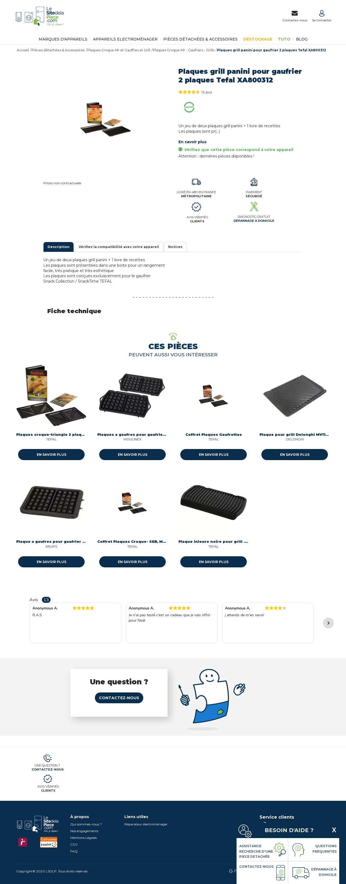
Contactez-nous (119, 697)
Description (58, 247)
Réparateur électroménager (146, 824)
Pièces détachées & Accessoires (200, 39)
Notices (175, 247)
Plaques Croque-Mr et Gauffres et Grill (118, 50)
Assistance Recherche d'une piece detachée (256, 851)
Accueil (23, 50)
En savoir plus (192, 141)
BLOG (302, 39)
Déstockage (257, 39)
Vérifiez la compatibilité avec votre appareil (119, 247)
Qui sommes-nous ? (86, 824)
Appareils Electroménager (125, 39)
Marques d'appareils (63, 39)
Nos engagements (84, 831)
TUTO (284, 39)
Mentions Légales (83, 838)
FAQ (74, 851)
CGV (74, 844)
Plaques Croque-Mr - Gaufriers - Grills (183, 50)
